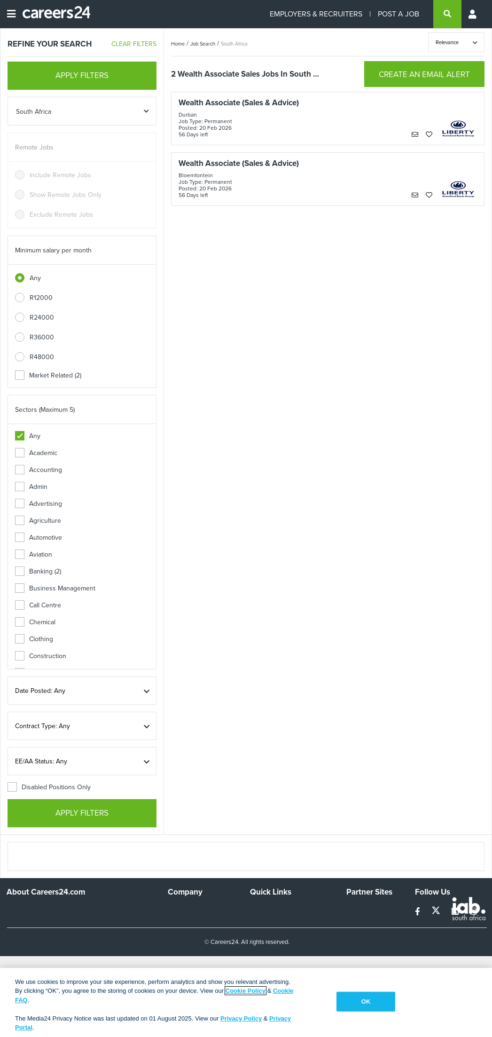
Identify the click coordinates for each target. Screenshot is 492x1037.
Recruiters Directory (279, 910)
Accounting (38, 470)
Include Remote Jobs (60, 175)
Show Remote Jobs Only (66, 195)
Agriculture (38, 521)
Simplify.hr (360, 910)
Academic (36, 453)
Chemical (35, 622)
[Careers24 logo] (53, 14)
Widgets (261, 956)
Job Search (202, 43)
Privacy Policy (241, 1018)
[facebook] (418, 912)
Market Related (48, 375)
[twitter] (436, 912)
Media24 (358, 948)
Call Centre (38, 605)
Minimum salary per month (53, 250)
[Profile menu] (473, 14)
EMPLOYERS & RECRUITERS (316, 13)
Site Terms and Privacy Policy (282, 940)
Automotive (38, 537)
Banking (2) (38, 571)
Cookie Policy (246, 990)
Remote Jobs (34, 147)
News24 (358, 923)
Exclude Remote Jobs (61, 215)
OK (366, 1001)
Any (35, 278)
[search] (447, 14)
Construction (40, 656)
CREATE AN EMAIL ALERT (424, 74)
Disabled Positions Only (49, 787)
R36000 (42, 337)
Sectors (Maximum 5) (45, 410)
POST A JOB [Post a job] (398, 13)
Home (178, 43)
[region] (246, 1002)
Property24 (362, 936)
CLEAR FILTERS (133, 44)
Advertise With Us (194, 923)
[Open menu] (11, 14)
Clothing (34, 639)
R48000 (42, 357)
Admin (31, 487)
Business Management (55, 588)
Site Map (262, 923)
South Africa (234, 43)
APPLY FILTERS (82, 75)
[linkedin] (456, 912)
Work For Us (186, 910)
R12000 (41, 298)
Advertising (38, 504)
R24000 (42, 317)
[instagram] (473, 912)
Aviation (33, 554)
